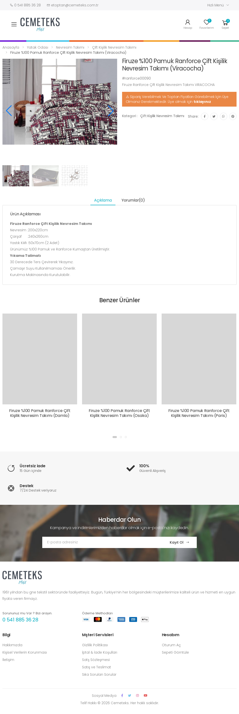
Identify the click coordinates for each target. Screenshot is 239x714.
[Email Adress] (101, 542)
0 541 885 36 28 (20, 619)
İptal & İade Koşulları (99, 652)
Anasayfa (10, 47)
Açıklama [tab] (103, 200)
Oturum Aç (171, 645)
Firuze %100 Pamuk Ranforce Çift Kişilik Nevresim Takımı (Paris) (199, 413)
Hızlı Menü (215, 5)
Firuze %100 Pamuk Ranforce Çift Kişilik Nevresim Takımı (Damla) (39, 413)
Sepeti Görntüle (175, 652)
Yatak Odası (37, 47)
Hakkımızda (12, 645)
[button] (225, 24)
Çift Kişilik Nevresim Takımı (114, 47)
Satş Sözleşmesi (96, 659)
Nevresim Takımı (70, 47)
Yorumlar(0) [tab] (133, 200)
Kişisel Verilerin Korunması (24, 652)
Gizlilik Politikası (95, 645)
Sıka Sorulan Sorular (99, 674)
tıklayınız (202, 101)
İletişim (8, 659)
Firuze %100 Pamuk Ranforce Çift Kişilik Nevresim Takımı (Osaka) (119, 413)
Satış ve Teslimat (96, 667)
